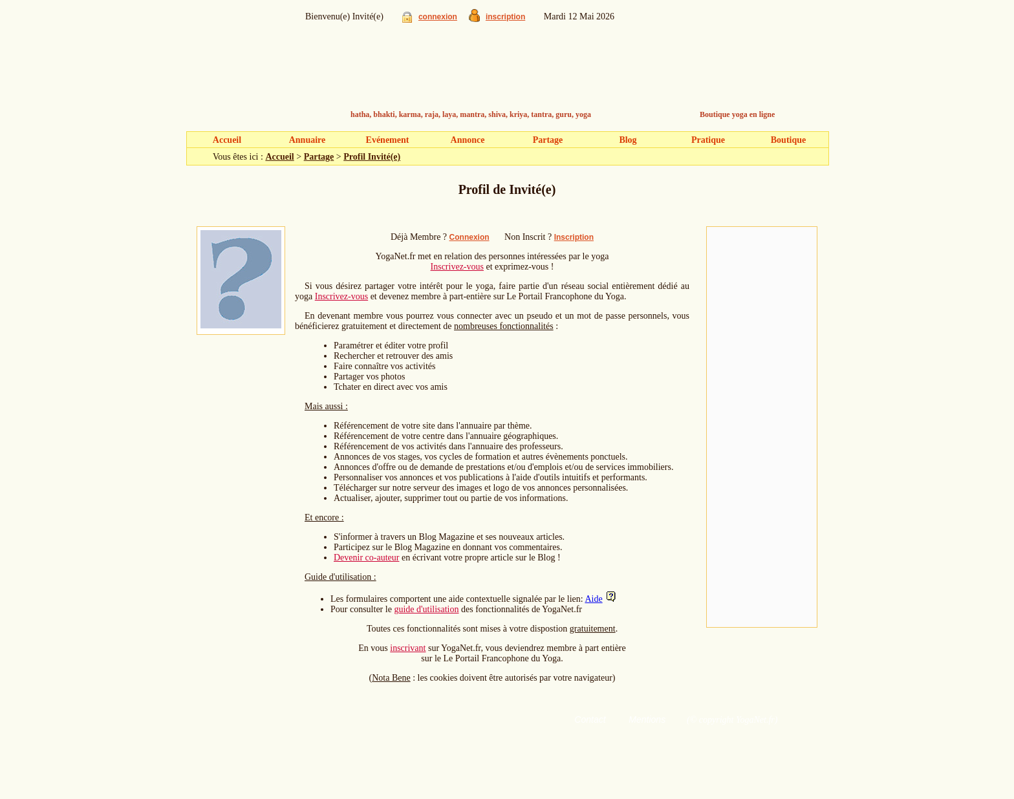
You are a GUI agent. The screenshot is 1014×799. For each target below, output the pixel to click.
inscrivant (408, 648)
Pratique (708, 140)
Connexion (469, 237)
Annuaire (307, 140)
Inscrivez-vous (457, 267)
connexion (437, 16)
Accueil (227, 140)
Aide (593, 599)
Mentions (647, 719)
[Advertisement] (762, 427)
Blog (627, 140)
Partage (548, 140)
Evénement (387, 140)
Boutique (788, 140)
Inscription (574, 237)
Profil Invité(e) (371, 157)
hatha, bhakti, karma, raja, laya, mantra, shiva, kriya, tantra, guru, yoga (471, 114)
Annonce (468, 140)
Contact (589, 719)
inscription (505, 16)
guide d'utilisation (426, 609)
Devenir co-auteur (366, 557)
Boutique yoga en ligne (737, 114)
